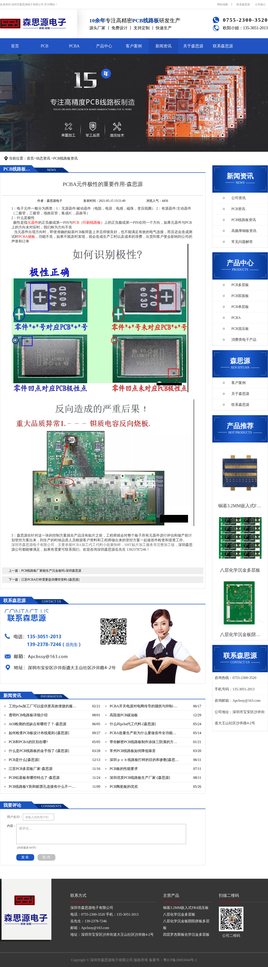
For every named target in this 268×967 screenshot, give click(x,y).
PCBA (74, 46)
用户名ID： (15, 817)
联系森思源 (243, 4)
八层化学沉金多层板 (179, 914)
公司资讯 (238, 198)
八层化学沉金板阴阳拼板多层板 (186, 924)
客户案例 (134, 46)
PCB (44, 46)
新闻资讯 (163, 46)
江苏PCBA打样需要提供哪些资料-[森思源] (50, 579)
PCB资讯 (238, 209)
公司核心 (260, 4)
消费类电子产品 (243, 339)
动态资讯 (43, 158)
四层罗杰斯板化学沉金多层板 (186, 934)
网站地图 (222, 4)
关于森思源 (193, 46)
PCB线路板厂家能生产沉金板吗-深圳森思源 (51, 570)
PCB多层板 (240, 285)
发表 (25, 857)
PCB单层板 (240, 307)
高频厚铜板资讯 (243, 231)
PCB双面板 (240, 296)
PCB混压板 (240, 329)
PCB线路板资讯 (65, 158)
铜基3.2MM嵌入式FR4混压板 (186, 908)
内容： (11, 826)
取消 (46, 857)
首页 (15, 46)
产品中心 (104, 46)
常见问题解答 (242, 242)
